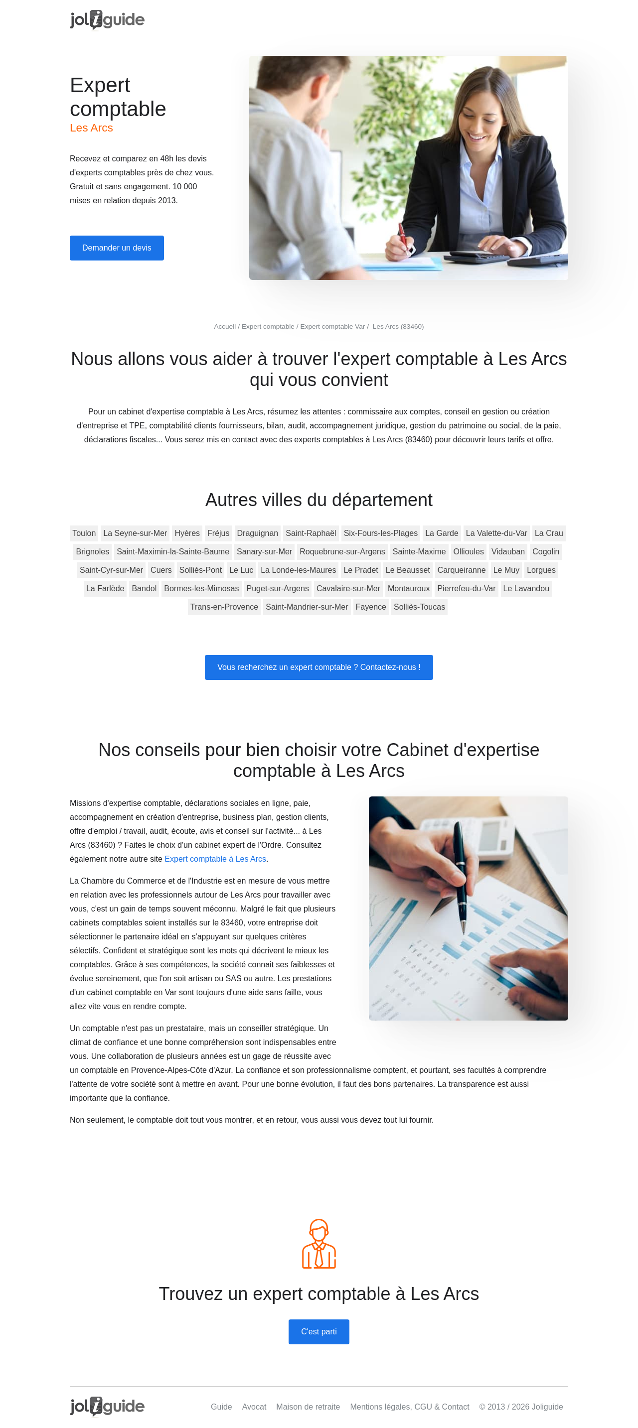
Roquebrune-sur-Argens (342, 551)
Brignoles (92, 551)
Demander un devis (117, 248)
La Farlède (105, 588)
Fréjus (218, 533)
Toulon (84, 533)
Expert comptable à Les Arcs (215, 859)
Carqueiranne (462, 570)
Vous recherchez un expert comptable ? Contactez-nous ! (318, 667)
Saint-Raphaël (311, 533)
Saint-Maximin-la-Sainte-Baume (173, 551)
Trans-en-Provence (224, 607)
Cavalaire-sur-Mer (348, 588)
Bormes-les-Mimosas (201, 588)
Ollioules (469, 551)
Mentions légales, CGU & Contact (409, 1407)
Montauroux (409, 588)
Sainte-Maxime (419, 551)
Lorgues (541, 570)
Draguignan (258, 533)
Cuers (161, 570)
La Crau (549, 533)
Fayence (371, 607)
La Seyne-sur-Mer (135, 533)
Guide (221, 1407)
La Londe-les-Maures (298, 570)
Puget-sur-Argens (278, 588)
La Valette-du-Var (496, 533)
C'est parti (319, 1331)
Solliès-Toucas (419, 607)
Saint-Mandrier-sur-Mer (307, 607)
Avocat (254, 1407)
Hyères (187, 533)
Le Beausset (408, 570)
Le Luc (241, 570)
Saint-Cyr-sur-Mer (111, 570)
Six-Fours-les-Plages (381, 533)
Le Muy (506, 570)
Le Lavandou (526, 588)
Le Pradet (360, 570)
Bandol (144, 588)
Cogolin (545, 551)
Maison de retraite (308, 1407)
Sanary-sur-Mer (264, 551)
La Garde (442, 533)
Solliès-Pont (200, 570)
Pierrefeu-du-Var (466, 588)
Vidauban (508, 551)
